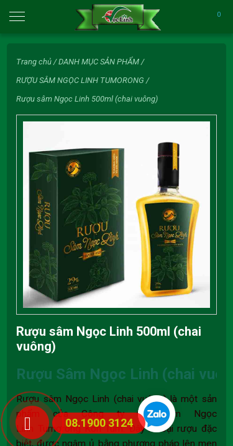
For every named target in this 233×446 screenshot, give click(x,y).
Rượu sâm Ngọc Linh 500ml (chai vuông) (87, 98)
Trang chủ (34, 61)
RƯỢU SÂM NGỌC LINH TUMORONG (80, 80)
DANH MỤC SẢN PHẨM (98, 61)
